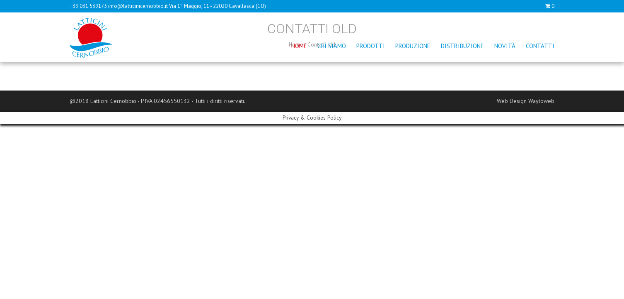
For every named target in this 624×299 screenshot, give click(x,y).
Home (299, 46)
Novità (504, 46)
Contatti (540, 46)
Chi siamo (331, 46)
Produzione (413, 46)
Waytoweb (541, 101)
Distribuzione (462, 46)
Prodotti (370, 46)
